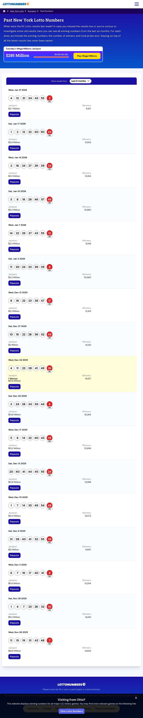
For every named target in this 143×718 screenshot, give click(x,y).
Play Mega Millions (87, 55)
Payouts (14, 114)
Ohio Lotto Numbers (71, 711)
